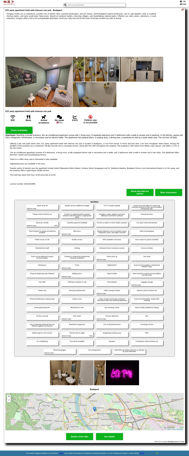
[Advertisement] (94, 38)
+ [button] (9, 396)
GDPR (142, 453)
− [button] (9, 400)
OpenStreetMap (178, 429)
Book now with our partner (140, 192)
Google (61, 453)
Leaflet (169, 429)
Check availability (19, 130)
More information (168, 192)
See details (109, 437)
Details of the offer (79, 437)
